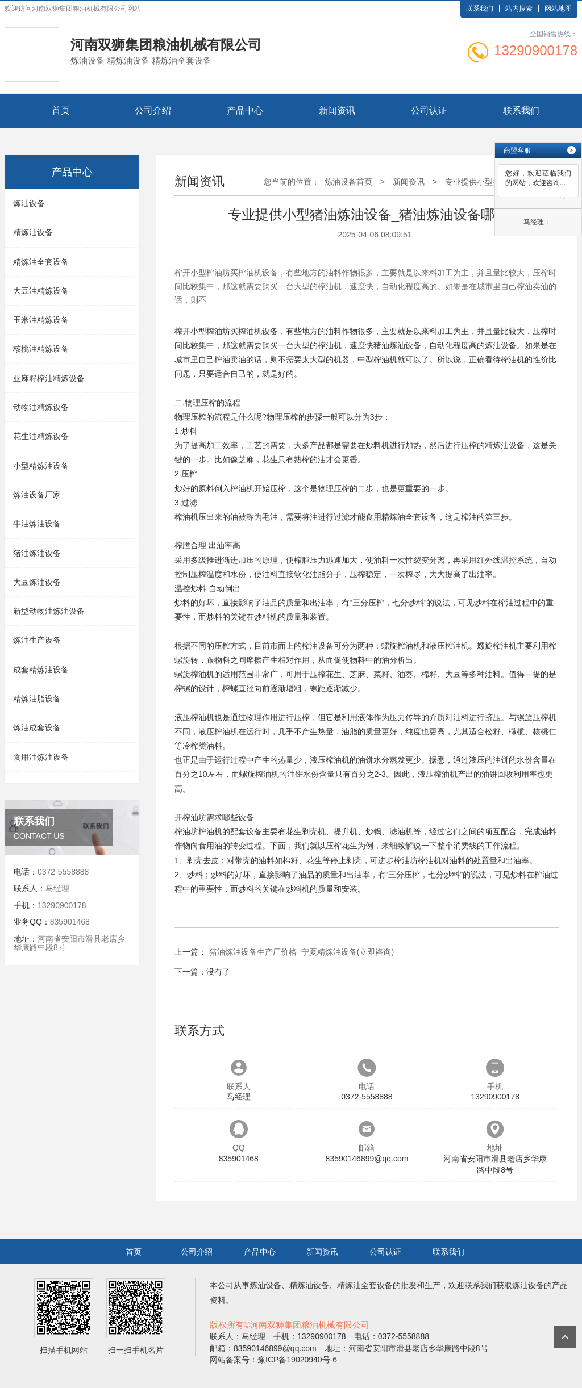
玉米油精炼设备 (41, 319)
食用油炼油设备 (41, 757)
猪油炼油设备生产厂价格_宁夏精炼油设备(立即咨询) (301, 951)
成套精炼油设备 (41, 669)
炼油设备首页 (348, 181)
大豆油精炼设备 (41, 290)
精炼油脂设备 (37, 698)
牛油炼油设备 (37, 523)
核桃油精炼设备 (41, 348)
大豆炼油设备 (37, 582)
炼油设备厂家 (37, 494)
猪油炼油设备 (37, 553)
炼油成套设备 (37, 727)
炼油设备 (29, 203)
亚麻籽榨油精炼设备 (49, 378)
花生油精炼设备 (41, 436)
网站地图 (558, 8)
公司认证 (429, 110)
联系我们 (479, 8)
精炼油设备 (33, 232)
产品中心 (245, 110)
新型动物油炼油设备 (49, 611)
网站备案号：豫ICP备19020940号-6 (273, 1359)
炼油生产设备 (37, 640)
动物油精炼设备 (41, 407)
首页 (61, 110)
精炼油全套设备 (41, 261)
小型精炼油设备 (41, 465)
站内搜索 (519, 8)
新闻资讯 (337, 110)
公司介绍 (153, 110)
